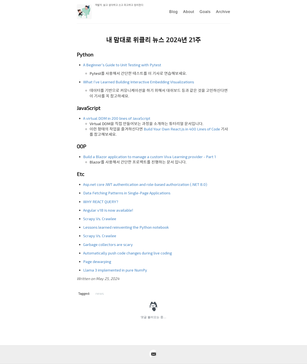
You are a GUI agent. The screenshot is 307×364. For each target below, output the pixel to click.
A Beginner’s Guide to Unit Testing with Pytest (122, 64)
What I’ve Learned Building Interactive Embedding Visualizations (138, 81)
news (99, 293)
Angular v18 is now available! (108, 210)
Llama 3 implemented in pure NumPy (115, 270)
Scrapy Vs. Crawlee (99, 218)
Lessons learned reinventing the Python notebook (126, 227)
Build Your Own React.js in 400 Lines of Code (182, 129)
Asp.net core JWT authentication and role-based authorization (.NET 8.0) (145, 184)
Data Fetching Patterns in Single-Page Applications (126, 193)
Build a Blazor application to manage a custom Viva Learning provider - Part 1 (149, 156)
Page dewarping (97, 261)
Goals (205, 12)
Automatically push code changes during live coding (127, 253)
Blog (173, 12)
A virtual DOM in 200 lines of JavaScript (116, 118)
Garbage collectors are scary (108, 244)
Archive (223, 12)
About (188, 12)
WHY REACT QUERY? (100, 201)
